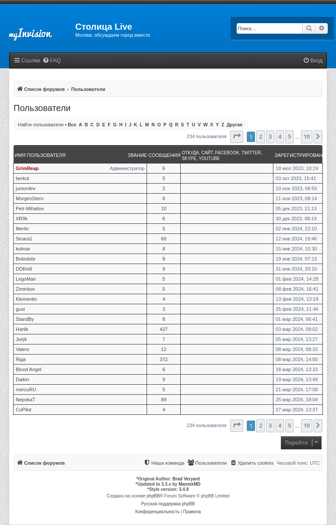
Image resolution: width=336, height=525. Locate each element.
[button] (236, 137)
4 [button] (279, 136)
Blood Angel (29, 369)
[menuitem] (51, 61)
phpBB (153, 496)
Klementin (26, 299)
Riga (21, 359)
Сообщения (164, 155)
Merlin (22, 228)
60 (163, 238)
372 (164, 359)
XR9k (22, 218)
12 (163, 349)
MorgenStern (30, 198)
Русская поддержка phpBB (168, 503)
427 (164, 329)
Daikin (22, 379)
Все (72, 124)
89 (163, 399)
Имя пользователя (40, 155)
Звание (137, 155)
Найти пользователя (40, 124)
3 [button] (270, 136)
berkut (22, 178)
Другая (234, 124)
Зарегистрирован (299, 155)
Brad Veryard (186, 478)
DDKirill (24, 268)
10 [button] (307, 136)
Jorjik (21, 339)
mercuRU (26, 389)
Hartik (22, 329)
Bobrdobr (25, 258)
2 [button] (260, 136)
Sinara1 (24, 238)
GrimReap (27, 168)
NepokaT (25, 399)
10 (163, 208)
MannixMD (189, 484)
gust (20, 309)
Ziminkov (25, 289)
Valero (22, 349)
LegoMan (26, 279)
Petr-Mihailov (30, 208)
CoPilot (23, 409)
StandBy (25, 319)
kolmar (23, 248)
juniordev (25, 188)
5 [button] (289, 136)
